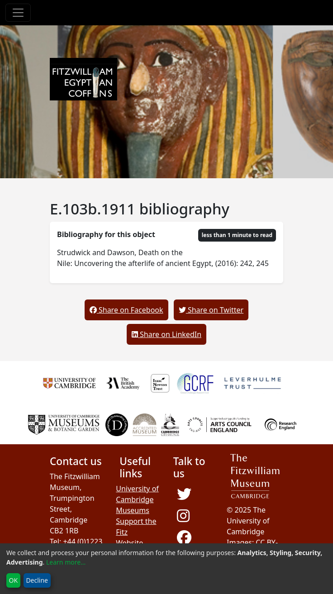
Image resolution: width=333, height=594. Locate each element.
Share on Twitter (211, 310)
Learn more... (66, 562)
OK (13, 580)
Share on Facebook (126, 310)
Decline (37, 580)
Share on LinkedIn (166, 334)
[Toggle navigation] (18, 13)
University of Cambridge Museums (137, 499)
